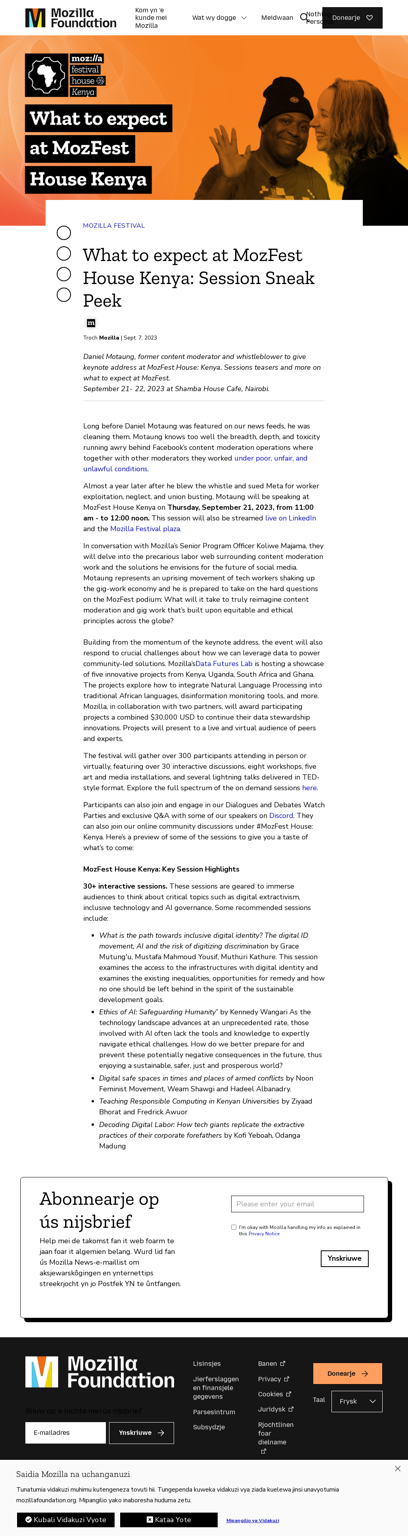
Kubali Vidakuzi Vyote (70, 1520)
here (309, 788)
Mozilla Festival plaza (145, 529)
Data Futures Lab (224, 663)
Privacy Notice (264, 1234)
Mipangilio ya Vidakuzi (252, 1521)
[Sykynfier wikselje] (305, 18)
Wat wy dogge (214, 17)
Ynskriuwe (345, 1258)
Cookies (270, 1394)
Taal (319, 1400)
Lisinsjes (207, 1363)
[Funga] (398, 1469)
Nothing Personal (319, 17)
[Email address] (297, 1204)
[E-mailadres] (65, 1433)
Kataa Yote (173, 1520)
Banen (267, 1363)
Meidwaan (277, 17)
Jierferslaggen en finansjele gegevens (216, 1388)
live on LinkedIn (290, 518)
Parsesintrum (214, 1412)
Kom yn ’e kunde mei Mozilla (151, 17)
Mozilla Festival (114, 225)
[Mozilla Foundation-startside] (70, 17)
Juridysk (271, 1409)
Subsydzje (209, 1427)
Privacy (269, 1379)
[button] (244, 18)
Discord (281, 815)
